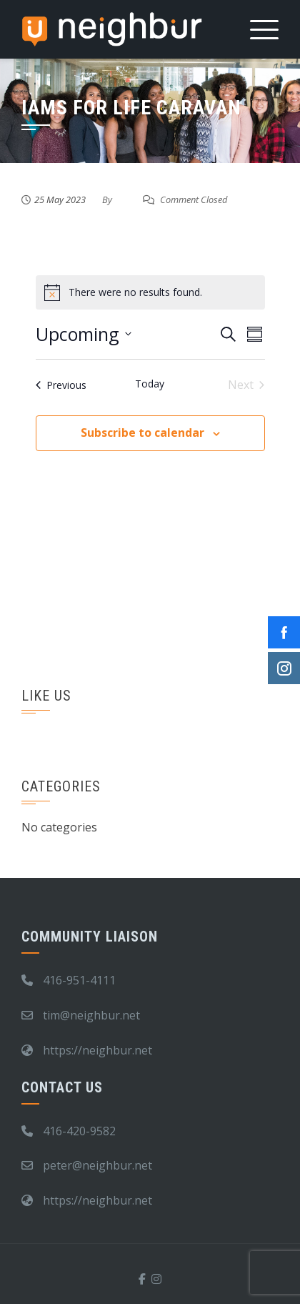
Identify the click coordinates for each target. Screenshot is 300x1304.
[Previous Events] (61, 384)
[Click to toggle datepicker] (83, 334)
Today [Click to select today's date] (149, 383)
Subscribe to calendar (142, 432)
